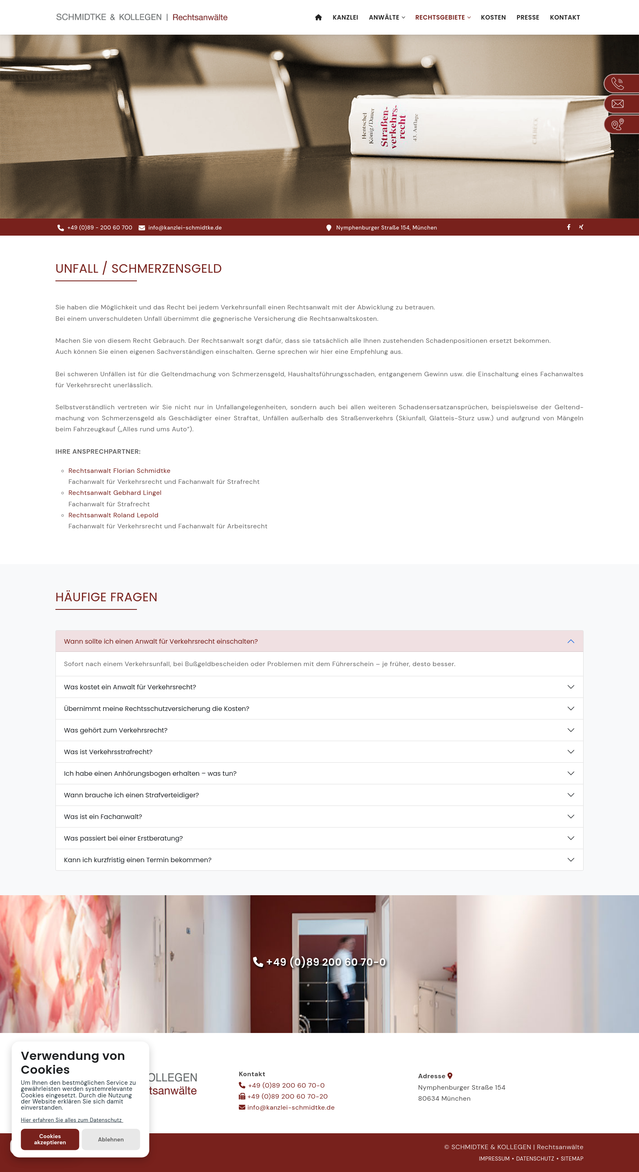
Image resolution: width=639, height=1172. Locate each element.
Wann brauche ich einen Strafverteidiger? (131, 795)
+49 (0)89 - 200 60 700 (94, 228)
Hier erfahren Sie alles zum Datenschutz (72, 1120)
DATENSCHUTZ (535, 1158)
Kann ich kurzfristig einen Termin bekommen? (138, 860)
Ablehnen (110, 1139)
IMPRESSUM (494, 1158)
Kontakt (565, 17)
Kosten (493, 17)
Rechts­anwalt (119, 471)
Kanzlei (345, 17)
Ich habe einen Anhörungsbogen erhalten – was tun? (150, 773)
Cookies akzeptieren (50, 1139)
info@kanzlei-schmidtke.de (180, 228)
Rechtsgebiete (440, 17)
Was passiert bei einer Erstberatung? (123, 838)
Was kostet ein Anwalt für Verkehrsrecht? (130, 687)
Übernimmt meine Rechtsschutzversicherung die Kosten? (156, 708)
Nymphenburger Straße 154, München (381, 228)
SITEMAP (572, 1158)
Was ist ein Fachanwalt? (103, 816)
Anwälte (384, 17)
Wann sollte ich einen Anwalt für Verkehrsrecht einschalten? (161, 641)
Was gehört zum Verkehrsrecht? (115, 730)
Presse (528, 17)
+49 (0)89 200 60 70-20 (287, 1096)
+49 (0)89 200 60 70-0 (326, 963)
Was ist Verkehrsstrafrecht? (108, 752)
